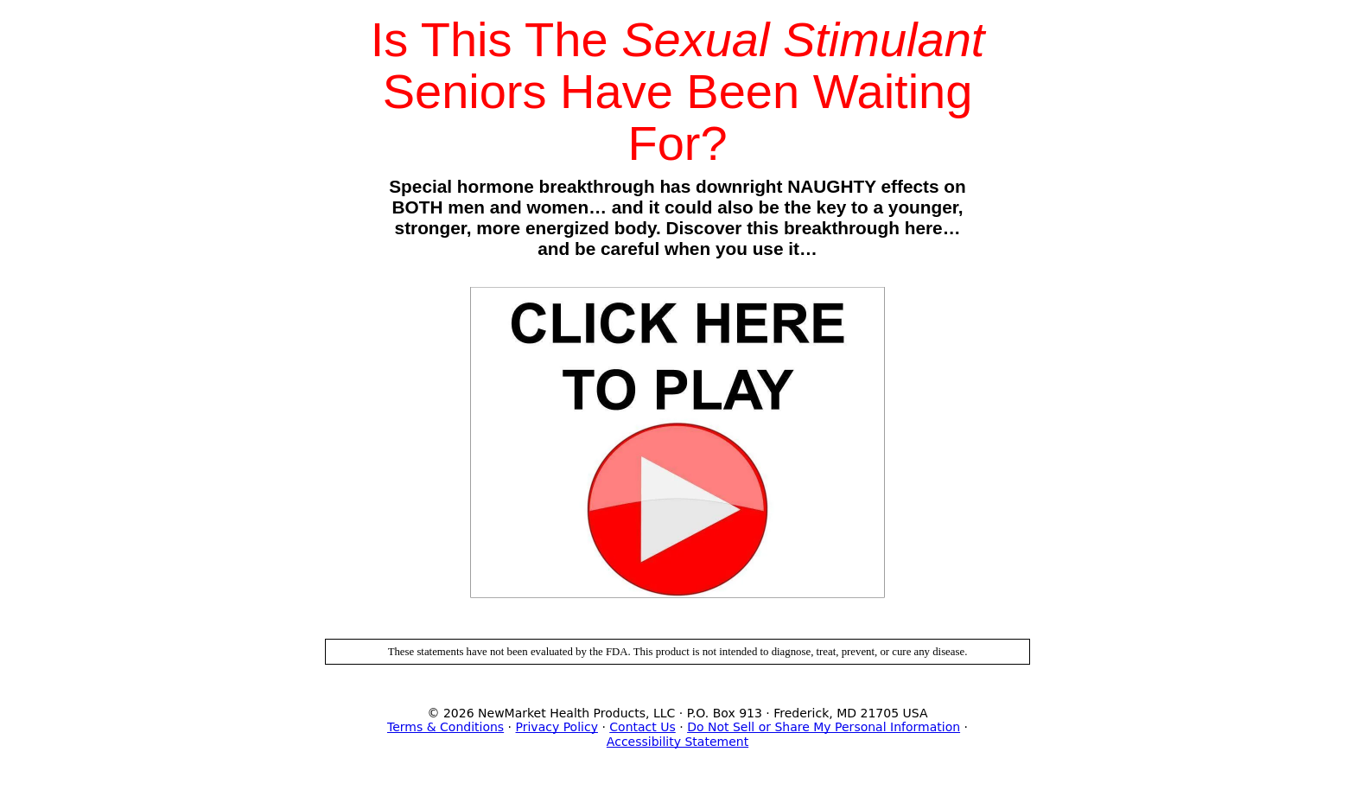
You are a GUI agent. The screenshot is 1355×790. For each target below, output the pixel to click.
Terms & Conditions (445, 727)
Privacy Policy (557, 727)
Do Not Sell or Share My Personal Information (823, 727)
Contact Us (642, 727)
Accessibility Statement (677, 742)
